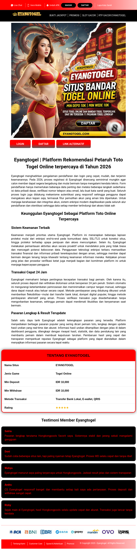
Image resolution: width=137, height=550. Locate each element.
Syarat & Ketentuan (54, 544)
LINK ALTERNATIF (73, 144)
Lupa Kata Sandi (104, 5)
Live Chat (16, 5)
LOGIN (20, 144)
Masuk (68, 5)
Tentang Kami (19, 544)
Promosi (74, 15)
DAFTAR (43, 144)
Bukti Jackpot (58, 15)
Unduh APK (52, 5)
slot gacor (89, 15)
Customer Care (35, 544)
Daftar (85, 5)
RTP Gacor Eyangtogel (112, 15)
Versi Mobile (34, 5)
